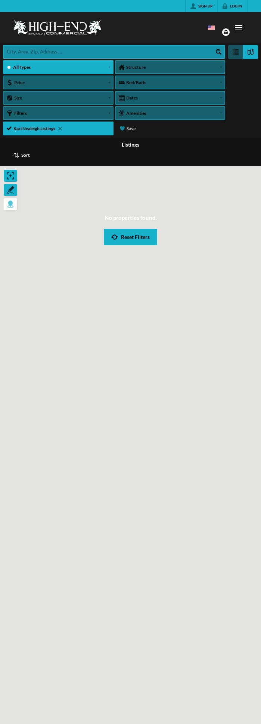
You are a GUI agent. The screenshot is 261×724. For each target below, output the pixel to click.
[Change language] (211, 27)
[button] (130, 237)
